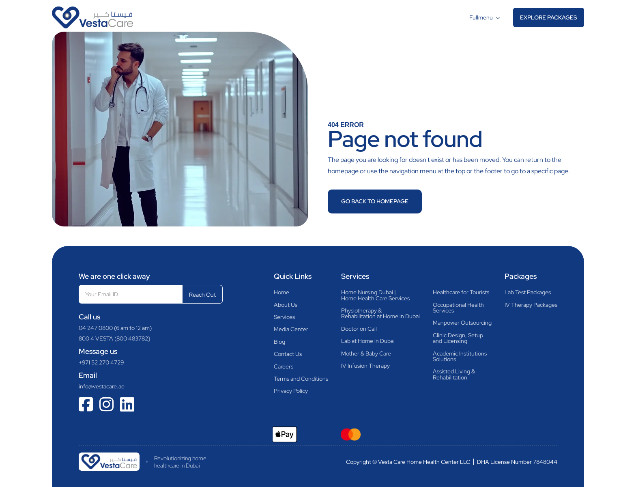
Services (284, 317)
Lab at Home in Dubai (368, 341)
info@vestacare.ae (102, 386)
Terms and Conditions (301, 378)
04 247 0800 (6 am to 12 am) (115, 328)
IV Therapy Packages (531, 305)
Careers (283, 366)
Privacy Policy (291, 391)
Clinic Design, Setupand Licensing (458, 338)
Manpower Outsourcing (462, 322)
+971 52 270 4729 (101, 362)
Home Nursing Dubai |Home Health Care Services (375, 295)
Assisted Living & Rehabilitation (454, 374)
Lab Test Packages (528, 292)
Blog (279, 342)
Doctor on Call (359, 329)
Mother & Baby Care (366, 353)
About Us (285, 305)
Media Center (291, 329)
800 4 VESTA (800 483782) (114, 338)
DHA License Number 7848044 (517, 461)
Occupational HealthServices (458, 308)
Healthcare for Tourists (461, 292)
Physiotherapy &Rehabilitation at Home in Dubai (380, 313)
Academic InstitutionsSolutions (460, 356)
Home (281, 292)
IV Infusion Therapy (365, 365)
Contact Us (288, 354)
